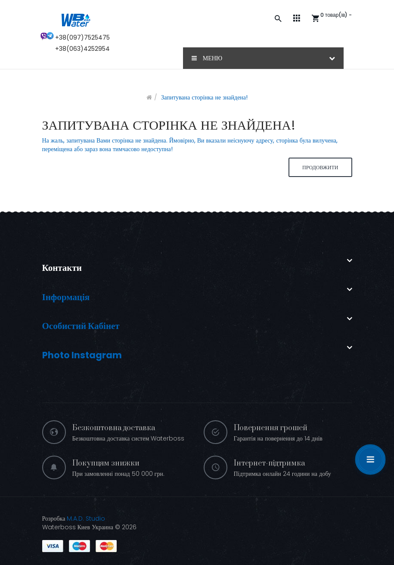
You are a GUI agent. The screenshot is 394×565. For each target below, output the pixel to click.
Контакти (62, 267)
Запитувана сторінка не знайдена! (204, 97)
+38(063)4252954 (82, 48)
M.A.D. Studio (86, 518)
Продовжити (320, 167)
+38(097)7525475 (82, 37)
